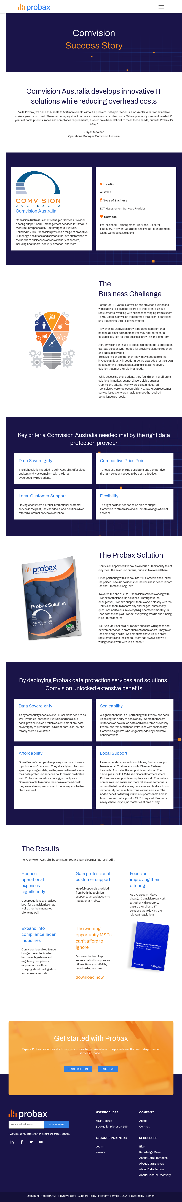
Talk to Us (107, 1069)
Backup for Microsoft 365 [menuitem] (112, 1126)
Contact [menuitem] (144, 1126)
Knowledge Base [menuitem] (150, 1152)
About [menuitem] (143, 1120)
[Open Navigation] (161, 7)
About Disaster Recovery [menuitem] (155, 1175)
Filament (150, 1195)
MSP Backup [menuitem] (104, 1120)
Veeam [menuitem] (100, 1146)
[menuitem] (112, 1114)
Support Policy (87, 1195)
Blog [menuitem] (142, 1146)
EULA (123, 1195)
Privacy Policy (67, 1195)
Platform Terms (108, 1195)
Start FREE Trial (78, 1069)
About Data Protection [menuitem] (153, 1157)
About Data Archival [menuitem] (151, 1169)
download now (90, 977)
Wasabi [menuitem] (100, 1152)
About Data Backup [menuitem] (151, 1163)
